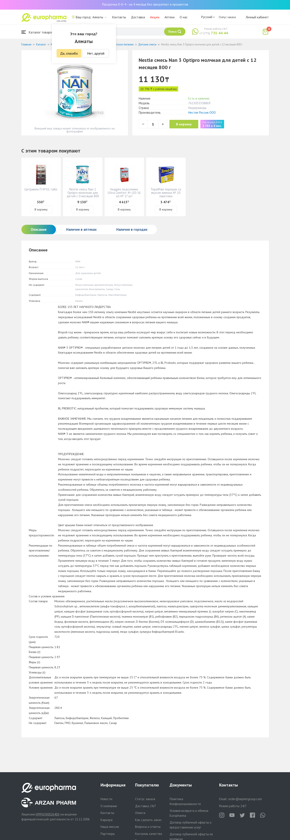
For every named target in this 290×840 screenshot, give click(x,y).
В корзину (186, 124)
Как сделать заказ (148, 820)
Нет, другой (95, 53)
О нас (184, 17)
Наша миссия (110, 827)
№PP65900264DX (48, 814)
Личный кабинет (257, 17)
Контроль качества (148, 834)
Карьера (106, 820)
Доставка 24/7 (145, 806)
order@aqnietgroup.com (245, 799)
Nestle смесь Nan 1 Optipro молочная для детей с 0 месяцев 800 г (83, 194)
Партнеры (108, 834)
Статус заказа (227, 17)
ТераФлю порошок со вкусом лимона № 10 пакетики (166, 192)
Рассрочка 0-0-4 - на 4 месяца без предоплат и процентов (145, 4)
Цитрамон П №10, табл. (41, 189)
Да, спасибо (69, 53)
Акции (154, 17)
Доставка (138, 17)
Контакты (119, 17)
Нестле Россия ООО (202, 112)
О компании (109, 806)
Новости (106, 799)
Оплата (140, 813)
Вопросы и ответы (147, 827)
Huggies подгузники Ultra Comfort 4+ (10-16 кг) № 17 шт (124, 192)
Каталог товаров (37, 32)
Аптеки (170, 17)
